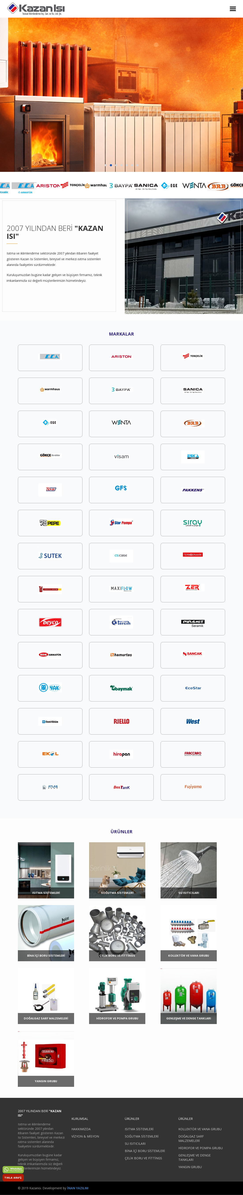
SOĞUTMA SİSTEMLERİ (142, 1136)
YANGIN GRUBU (190, 1167)
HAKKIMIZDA (81, 1129)
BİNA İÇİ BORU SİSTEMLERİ (145, 1151)
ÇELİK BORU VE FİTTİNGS (143, 1158)
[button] (106, 165)
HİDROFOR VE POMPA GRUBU (200, 1148)
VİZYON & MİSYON (85, 1136)
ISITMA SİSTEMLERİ (139, 1129)
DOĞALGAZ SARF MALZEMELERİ (191, 1138)
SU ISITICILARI (135, 1143)
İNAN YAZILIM (77, 1188)
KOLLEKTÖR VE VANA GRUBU (200, 1129)
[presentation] (9, 89)
